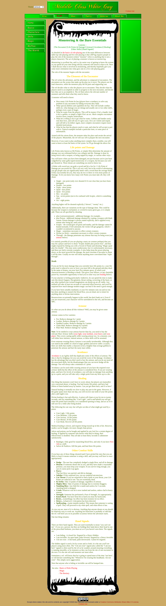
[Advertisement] (130, 56)
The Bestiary (64, 573)
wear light (78, 334)
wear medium (88, 334)
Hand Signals (88, 49)
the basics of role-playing (72, 53)
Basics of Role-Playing (68, 568)
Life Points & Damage (76, 47)
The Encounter (60, 47)
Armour (90, 47)
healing (103, 275)
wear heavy (98, 334)
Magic (62, 571)
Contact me (130, 11)
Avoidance (98, 47)
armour (59, 237)
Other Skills (76, 49)
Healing (107, 47)
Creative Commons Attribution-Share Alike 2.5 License (119, 602)
